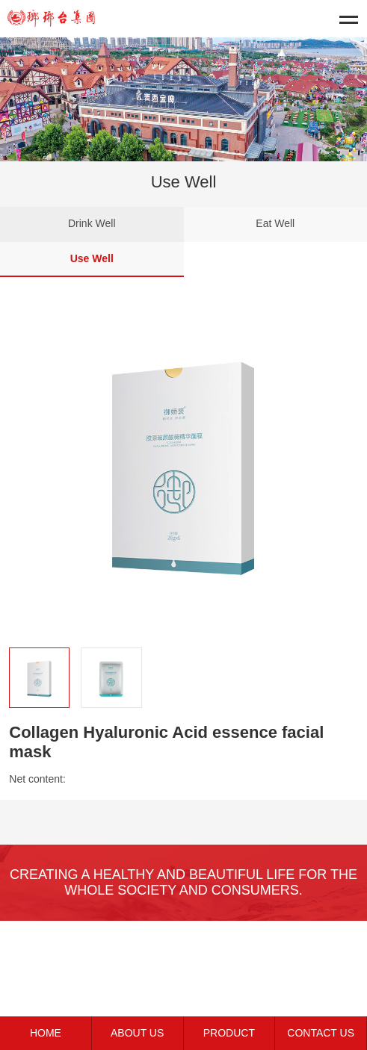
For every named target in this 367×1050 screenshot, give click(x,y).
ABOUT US (137, 1033)
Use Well (92, 258)
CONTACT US (320, 1033)
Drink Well (92, 223)
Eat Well (275, 223)
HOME (45, 1033)
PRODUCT (229, 1033)
